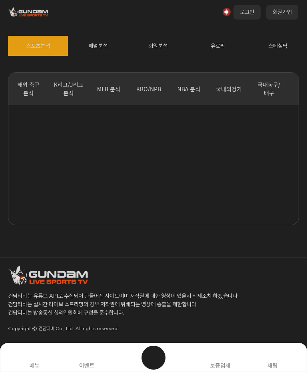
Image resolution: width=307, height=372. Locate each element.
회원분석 (157, 45)
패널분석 (98, 45)
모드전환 (227, 12)
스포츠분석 (38, 45)
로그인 (247, 12)
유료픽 (218, 45)
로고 (32, 12)
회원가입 (282, 12)
